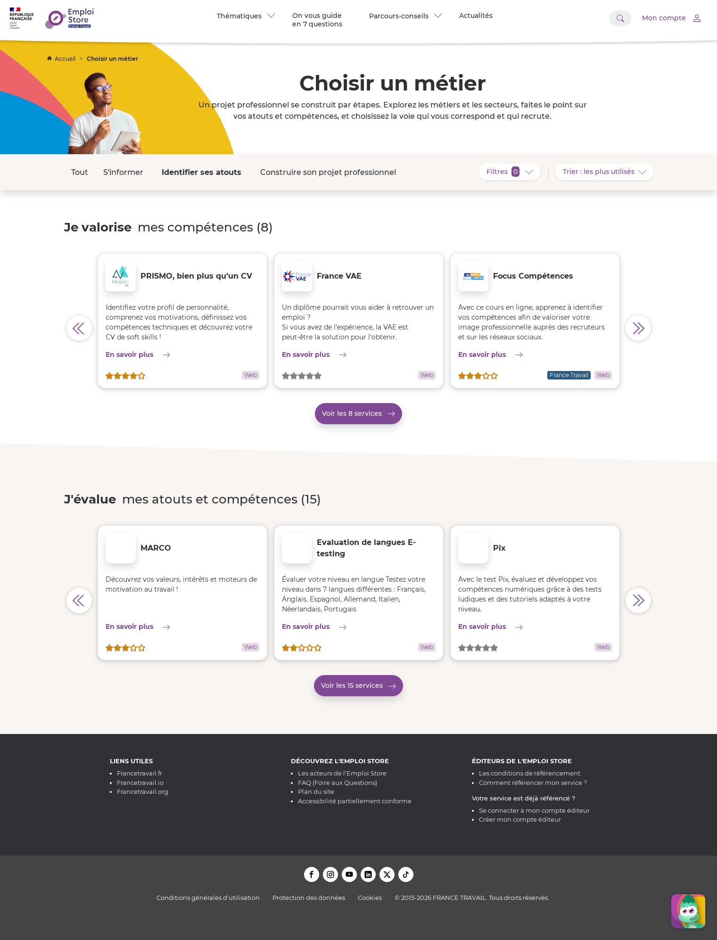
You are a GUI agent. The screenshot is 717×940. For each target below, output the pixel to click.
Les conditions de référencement (529, 773)
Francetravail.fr (139, 773)
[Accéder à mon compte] (665, 18)
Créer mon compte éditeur (520, 819)
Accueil (62, 58)
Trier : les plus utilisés (608, 171)
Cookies (370, 897)
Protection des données (308, 897)
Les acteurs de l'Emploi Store (342, 773)
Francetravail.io (140, 782)
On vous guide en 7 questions (317, 19)
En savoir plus (182, 354)
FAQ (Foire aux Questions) (337, 782)
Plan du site (316, 791)
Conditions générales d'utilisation (208, 897)
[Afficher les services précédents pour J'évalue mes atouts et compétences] (79, 600)
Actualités (476, 15)
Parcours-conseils (405, 16)
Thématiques (246, 16)
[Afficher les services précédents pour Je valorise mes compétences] (79, 328)
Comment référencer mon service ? (533, 782)
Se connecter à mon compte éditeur (534, 810)
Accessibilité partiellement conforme (355, 801)
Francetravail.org (142, 791)
